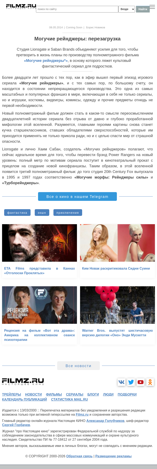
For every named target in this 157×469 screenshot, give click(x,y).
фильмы (54, 394)
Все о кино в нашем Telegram (77, 197)
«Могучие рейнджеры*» (46, 61)
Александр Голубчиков (105, 421)
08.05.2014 (56, 27)
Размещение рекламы (113, 456)
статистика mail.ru (69, 399)
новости (33, 394)
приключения (68, 212)
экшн (42, 212)
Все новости (78, 366)
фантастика (17, 212)
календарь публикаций (24, 399)
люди (108, 394)
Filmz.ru (82, 414)
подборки (127, 394)
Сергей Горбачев (16, 425)
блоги (93, 394)
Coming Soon (74, 27)
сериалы (74, 394)
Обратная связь (79, 456)
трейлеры (11, 394)
